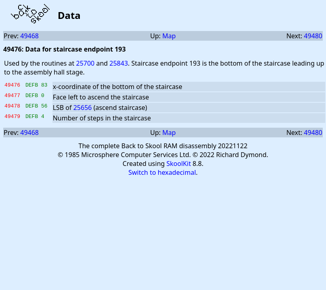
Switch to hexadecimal (162, 172)
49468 (29, 35)
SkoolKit (179, 163)
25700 (85, 63)
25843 (118, 63)
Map (169, 35)
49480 (313, 35)
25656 (82, 107)
